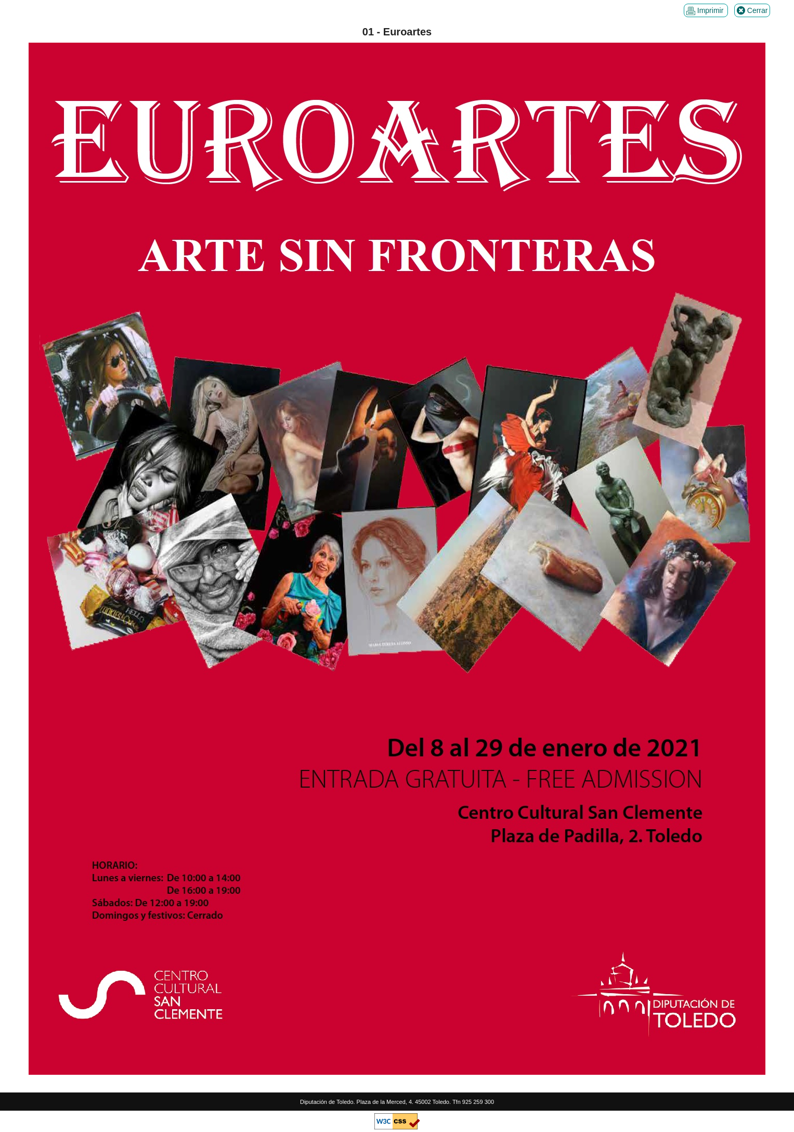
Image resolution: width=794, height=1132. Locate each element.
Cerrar (752, 11)
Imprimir (705, 10)
